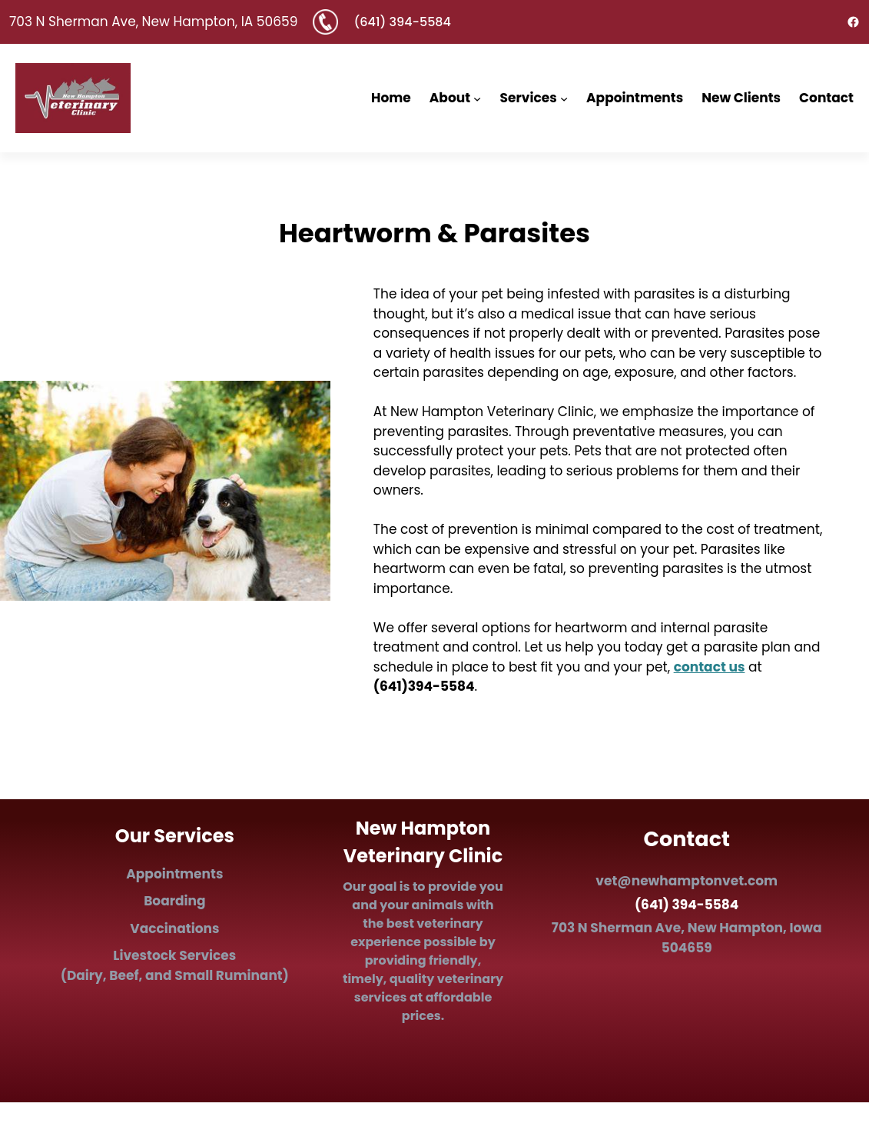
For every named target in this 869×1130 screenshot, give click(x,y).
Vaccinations (174, 928)
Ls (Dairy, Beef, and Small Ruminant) (175, 965)
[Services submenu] (564, 98)
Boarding (174, 901)
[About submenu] (477, 98)
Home (391, 97)
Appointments (174, 874)
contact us (709, 667)
